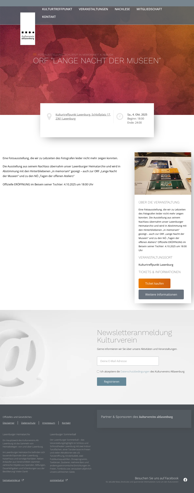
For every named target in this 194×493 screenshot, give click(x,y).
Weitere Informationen (161, 294)
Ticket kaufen (154, 283)
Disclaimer (8, 423)
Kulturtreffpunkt (57, 9)
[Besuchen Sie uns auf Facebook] (185, 479)
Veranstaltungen (93, 9)
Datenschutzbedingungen (135, 371)
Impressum (48, 423)
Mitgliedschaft (149, 9)
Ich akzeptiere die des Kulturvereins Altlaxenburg (142, 371)
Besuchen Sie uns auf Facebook (156, 478)
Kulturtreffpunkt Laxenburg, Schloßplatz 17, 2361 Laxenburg (83, 116)
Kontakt (49, 17)
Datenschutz (28, 423)
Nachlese (122, 9)
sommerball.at (57, 480)
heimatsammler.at (11, 480)
